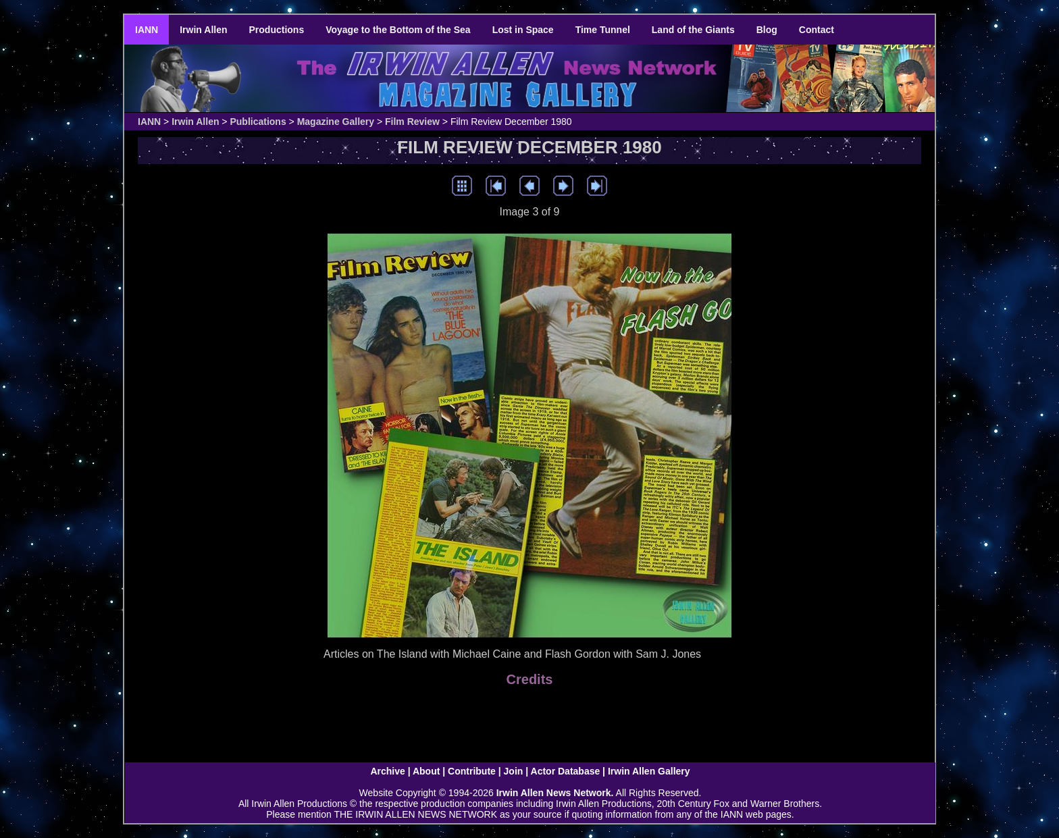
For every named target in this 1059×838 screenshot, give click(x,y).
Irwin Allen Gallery (649, 771)
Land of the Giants (693, 29)
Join (513, 771)
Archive (387, 771)
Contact (816, 29)
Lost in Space (523, 29)
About (426, 771)
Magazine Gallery (335, 121)
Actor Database (565, 771)
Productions (277, 29)
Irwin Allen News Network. (555, 792)
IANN (146, 29)
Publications (258, 121)
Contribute (472, 771)
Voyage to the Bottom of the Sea (398, 29)
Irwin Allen (203, 29)
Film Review (412, 121)
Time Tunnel (602, 29)
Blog (766, 29)
